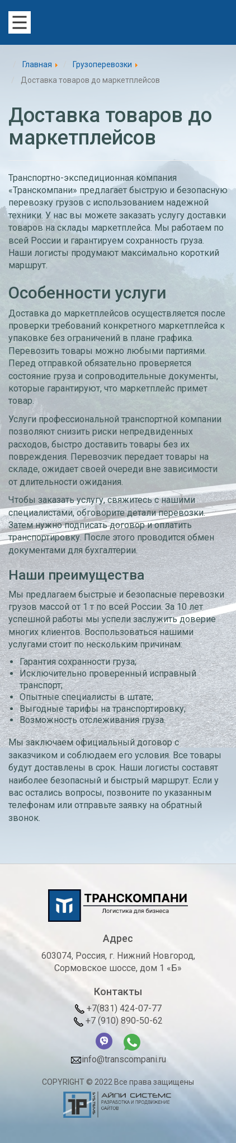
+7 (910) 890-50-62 (118, 1020)
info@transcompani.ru (118, 1060)
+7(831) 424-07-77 (118, 1008)
